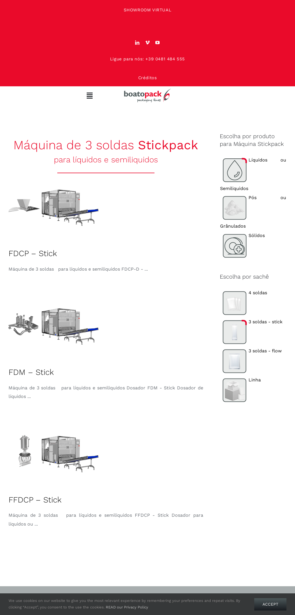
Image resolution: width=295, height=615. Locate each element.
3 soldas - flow (251, 351)
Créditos (147, 77)
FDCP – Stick (33, 253)
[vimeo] (147, 42)
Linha (240, 380)
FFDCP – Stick (35, 499)
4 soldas (243, 292)
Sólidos (242, 235)
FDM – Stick (31, 372)
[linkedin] (137, 42)
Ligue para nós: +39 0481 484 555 (147, 59)
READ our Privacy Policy (127, 607)
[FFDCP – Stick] (54, 454)
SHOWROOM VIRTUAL (148, 10)
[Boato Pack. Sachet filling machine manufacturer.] (147, 90)
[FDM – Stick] (54, 326)
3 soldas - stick (251, 321)
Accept (270, 604)
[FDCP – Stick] (54, 207)
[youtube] (157, 42)
